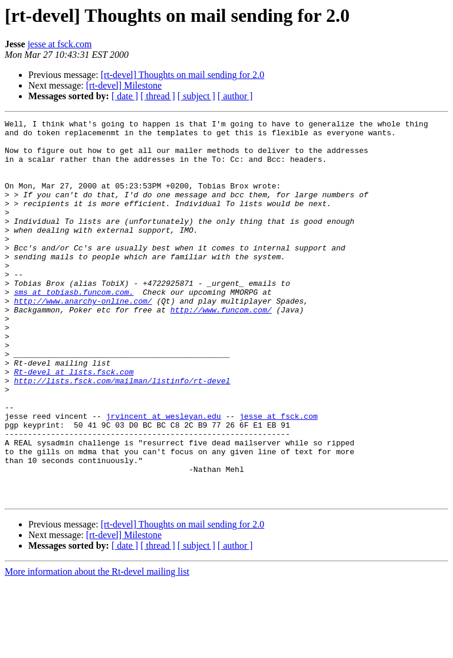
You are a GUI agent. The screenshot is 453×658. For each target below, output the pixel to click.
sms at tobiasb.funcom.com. (74, 327)
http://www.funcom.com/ (221, 348)
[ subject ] (196, 96)
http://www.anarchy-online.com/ (83, 338)
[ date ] (124, 96)
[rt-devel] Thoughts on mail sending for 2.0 (182, 75)
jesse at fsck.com (60, 44)
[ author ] (235, 96)
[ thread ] (157, 96)
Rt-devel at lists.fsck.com (74, 423)
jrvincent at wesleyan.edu (163, 476)
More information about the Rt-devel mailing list (97, 648)
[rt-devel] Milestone (124, 85)
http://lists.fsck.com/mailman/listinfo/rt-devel (122, 433)
